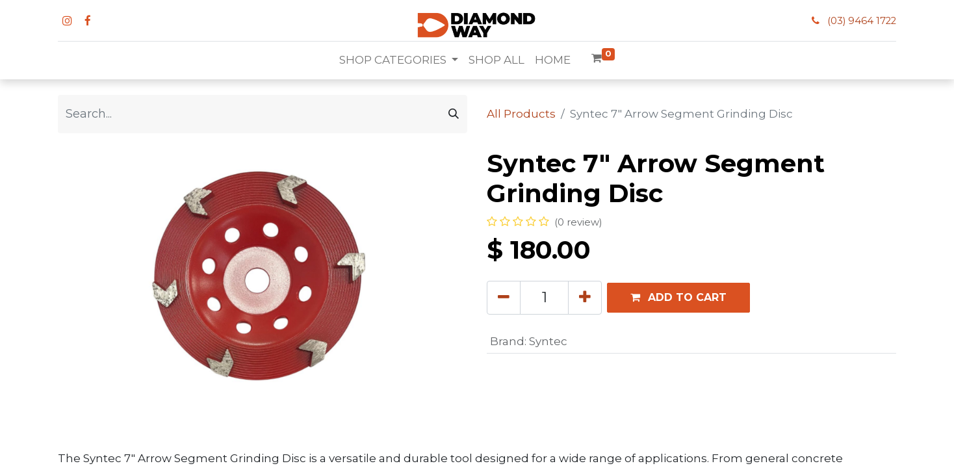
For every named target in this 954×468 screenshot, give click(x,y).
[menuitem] (496, 60)
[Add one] (585, 298)
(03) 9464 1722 (861, 21)
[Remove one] (504, 298)
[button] (678, 297)
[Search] (453, 114)
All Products (521, 113)
